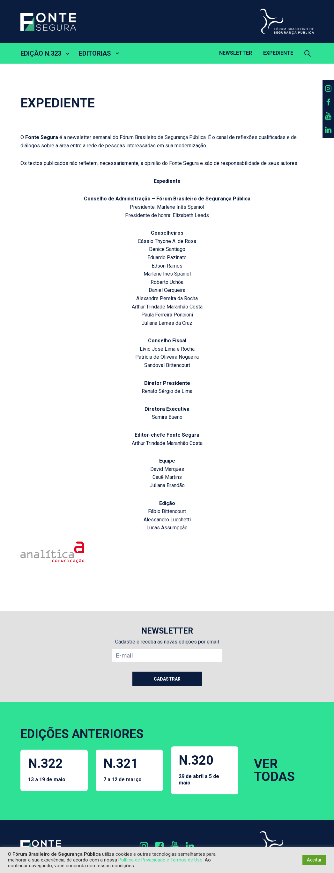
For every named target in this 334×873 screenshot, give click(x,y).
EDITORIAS (95, 53)
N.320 (205, 769)
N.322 (46, 769)
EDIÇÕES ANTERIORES (82, 734)
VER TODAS (274, 770)
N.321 (122, 769)
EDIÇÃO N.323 (40, 53)
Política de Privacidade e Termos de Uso (160, 860)
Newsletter (235, 53)
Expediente (278, 53)
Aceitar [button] (314, 859)
